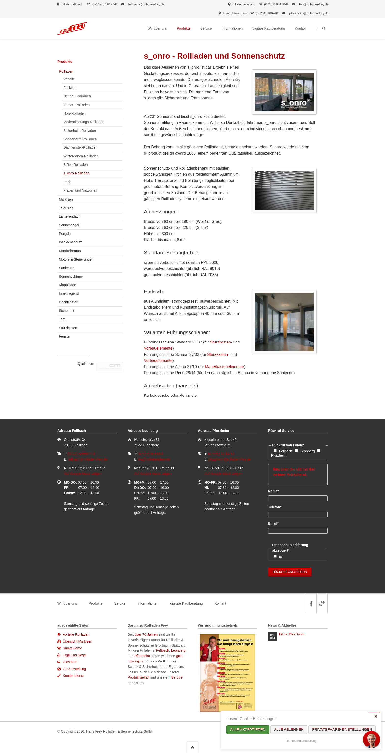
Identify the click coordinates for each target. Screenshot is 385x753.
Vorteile (69, 79)
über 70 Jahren (147, 634)
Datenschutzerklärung (301, 741)
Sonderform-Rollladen (80, 139)
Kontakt (220, 603)
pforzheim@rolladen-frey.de (309, 13)
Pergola (65, 234)
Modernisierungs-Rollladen (83, 122)
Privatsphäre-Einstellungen (342, 729)
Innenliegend (69, 293)
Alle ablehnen (289, 729)
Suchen (324, 29)
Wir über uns (67, 603)
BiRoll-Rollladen (75, 165)
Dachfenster (68, 302)
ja (280, 556)
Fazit (67, 182)
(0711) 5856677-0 (81, 454)
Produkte (64, 62)
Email (276, 523)
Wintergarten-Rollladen (80, 156)
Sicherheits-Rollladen (79, 130)
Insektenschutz (70, 242)
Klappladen (67, 285)
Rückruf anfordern (290, 572)
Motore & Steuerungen (76, 259)
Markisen (66, 199)
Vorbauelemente (158, 348)
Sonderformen (70, 251)
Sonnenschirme (71, 276)
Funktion (70, 88)
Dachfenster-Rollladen (80, 147)
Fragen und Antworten (80, 190)
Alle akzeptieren (247, 729)
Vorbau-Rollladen (76, 105)
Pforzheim (279, 455)
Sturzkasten (220, 342)
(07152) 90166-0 (150, 454)
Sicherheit (66, 311)
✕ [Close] (375, 716)
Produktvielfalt (138, 677)
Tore (62, 319)
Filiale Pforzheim (291, 634)
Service (120, 603)
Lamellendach (69, 216)
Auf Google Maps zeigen (82, 474)
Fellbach (285, 451)
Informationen (148, 603)
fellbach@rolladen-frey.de (146, 4)
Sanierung (67, 268)
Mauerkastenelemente (224, 367)
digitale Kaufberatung (186, 603)
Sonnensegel (69, 225)
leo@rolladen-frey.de (314, 4)
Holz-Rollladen (74, 113)
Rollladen (66, 71)
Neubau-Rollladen (77, 96)
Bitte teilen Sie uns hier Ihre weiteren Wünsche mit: (298, 474)
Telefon (276, 507)
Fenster (64, 336)
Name (276, 491)
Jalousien (66, 208)
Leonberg (307, 451)
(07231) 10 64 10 (221, 454)
